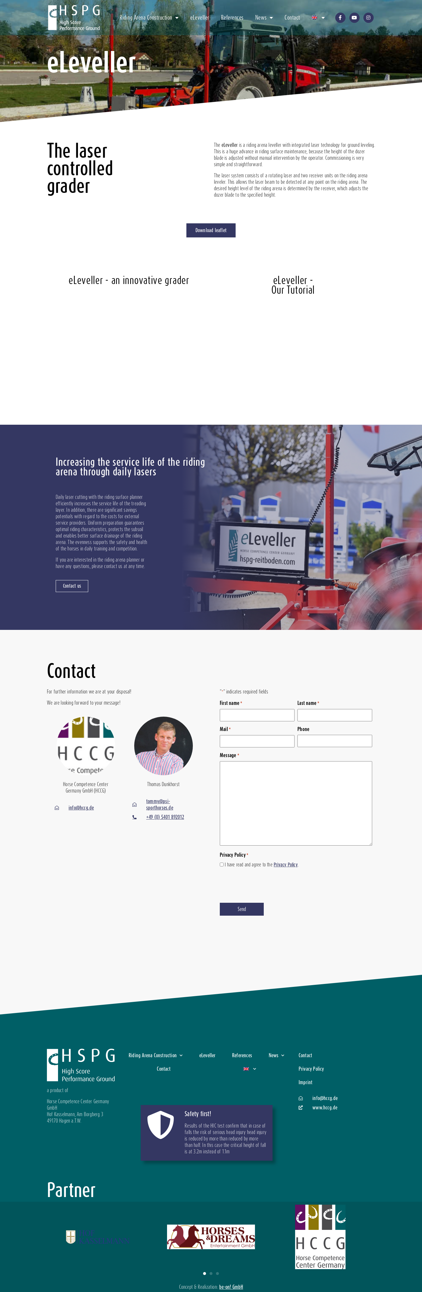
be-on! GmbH (231, 1287)
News (264, 17)
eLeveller (199, 17)
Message (229, 755)
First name (231, 703)
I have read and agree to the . (262, 865)
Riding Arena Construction (149, 17)
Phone (303, 729)
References (232, 17)
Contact (292, 17)
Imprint (305, 1082)
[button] (204, 1273)
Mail (225, 729)
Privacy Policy (286, 865)
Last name (308, 703)
